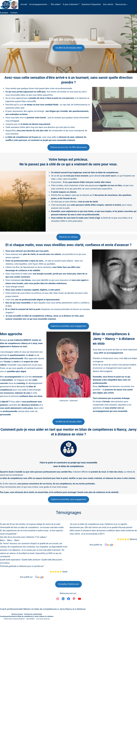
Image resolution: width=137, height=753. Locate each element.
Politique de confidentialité (33, 614)
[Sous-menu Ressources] (127, 4)
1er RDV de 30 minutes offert (68, 48)
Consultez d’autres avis (68, 584)
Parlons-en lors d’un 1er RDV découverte (68, 147)
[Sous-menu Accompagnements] (48, 4)
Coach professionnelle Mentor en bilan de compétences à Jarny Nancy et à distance (43, 609)
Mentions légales (17, 614)
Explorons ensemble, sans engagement (68, 326)
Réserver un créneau (68, 237)
